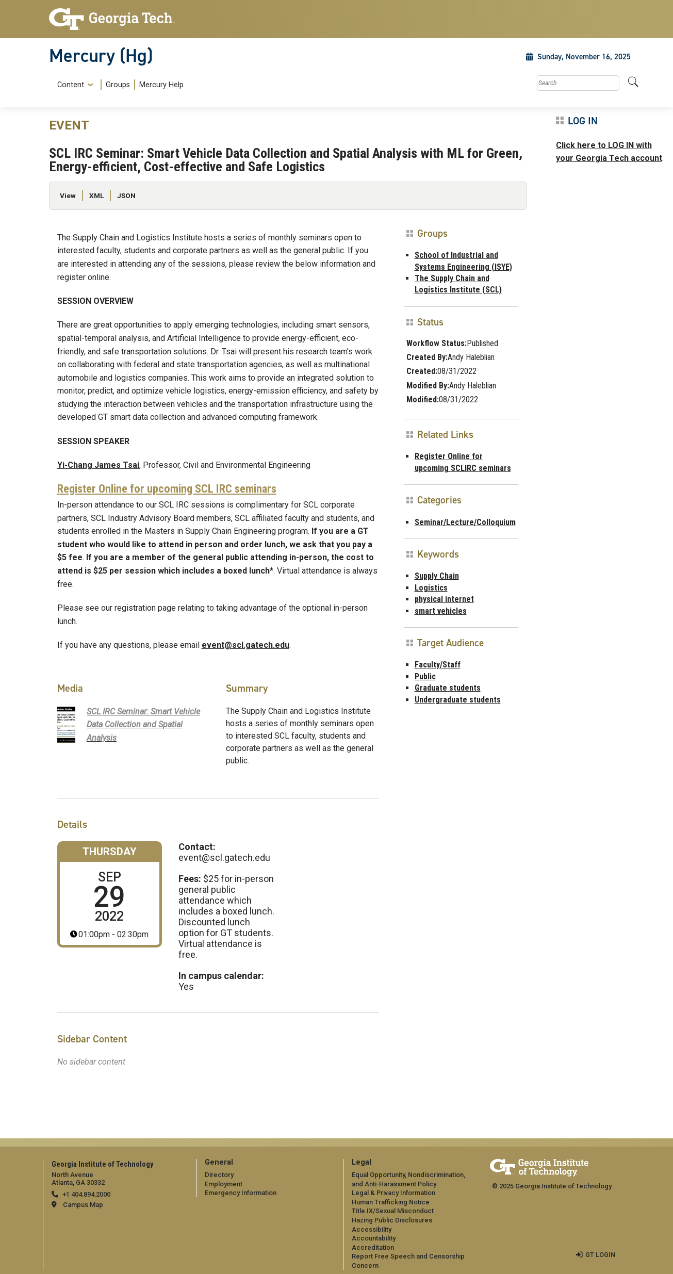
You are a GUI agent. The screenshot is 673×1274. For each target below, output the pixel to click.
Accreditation (373, 1247)
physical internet (444, 599)
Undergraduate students (458, 700)
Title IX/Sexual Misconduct (393, 1211)
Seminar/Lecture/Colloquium (465, 522)
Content (70, 85)
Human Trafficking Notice (391, 1202)
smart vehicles (441, 611)
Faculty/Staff (438, 664)
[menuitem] (118, 84)
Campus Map (83, 1204)
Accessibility (371, 1229)
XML (96, 195)
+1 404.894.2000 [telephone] (86, 1194)
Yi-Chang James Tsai (98, 465)
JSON (126, 195)
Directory (219, 1175)
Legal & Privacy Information (393, 1193)
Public (425, 676)
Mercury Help (161, 84)
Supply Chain (437, 576)
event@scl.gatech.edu (245, 645)
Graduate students (448, 688)
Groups (118, 84)
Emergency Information (240, 1193)
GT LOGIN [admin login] (600, 1255)
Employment (223, 1184)
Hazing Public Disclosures (392, 1220)
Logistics (431, 588)
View (68, 195)
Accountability (374, 1238)
